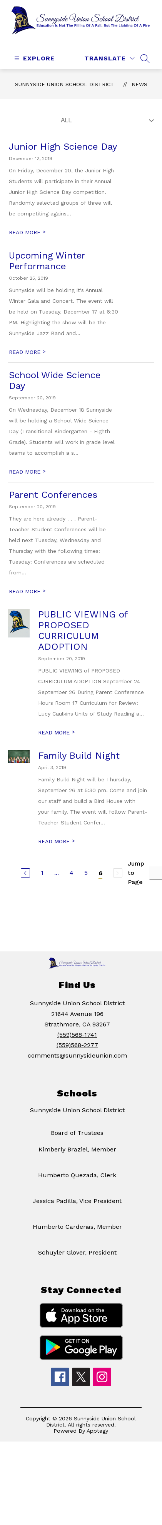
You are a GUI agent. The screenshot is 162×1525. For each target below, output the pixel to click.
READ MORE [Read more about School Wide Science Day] (27, 481)
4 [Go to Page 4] (71, 882)
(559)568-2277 (77, 1054)
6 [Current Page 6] (100, 882)
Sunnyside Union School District (64, 94)
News (139, 94)
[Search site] (145, 68)
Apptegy (97, 1440)
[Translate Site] (109, 68)
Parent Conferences (53, 504)
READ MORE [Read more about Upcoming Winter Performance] (27, 362)
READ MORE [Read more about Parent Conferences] (27, 601)
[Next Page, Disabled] (117, 882)
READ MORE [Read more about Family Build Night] (56, 851)
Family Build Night (79, 765)
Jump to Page (136, 882)
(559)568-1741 (77, 1044)
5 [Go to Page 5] (86, 882)
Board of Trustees (77, 1142)
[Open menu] (33, 68)
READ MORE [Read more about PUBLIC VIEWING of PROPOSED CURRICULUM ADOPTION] (56, 742)
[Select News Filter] (106, 130)
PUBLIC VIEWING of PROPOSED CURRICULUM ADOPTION (83, 640)
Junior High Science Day (63, 156)
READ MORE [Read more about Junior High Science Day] (27, 242)
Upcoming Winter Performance (47, 270)
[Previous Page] (25, 882)
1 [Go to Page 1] (42, 882)
